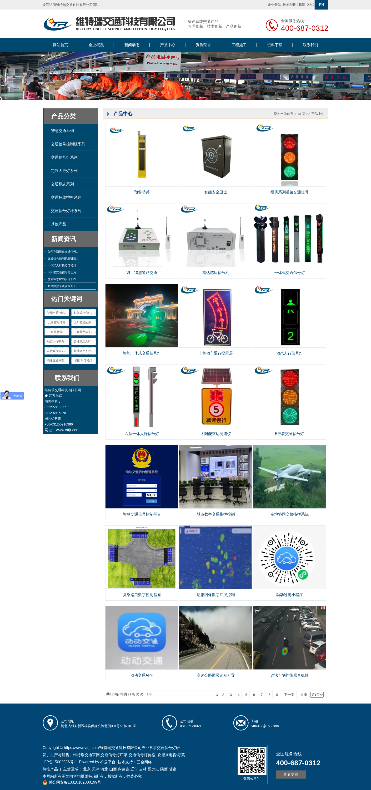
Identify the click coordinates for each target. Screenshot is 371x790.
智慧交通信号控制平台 (142, 514)
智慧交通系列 (62, 131)
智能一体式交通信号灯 (142, 353)
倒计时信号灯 (83, 360)
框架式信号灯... (83, 312)
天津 (96, 769)
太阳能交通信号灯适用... (63, 272)
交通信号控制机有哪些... (63, 258)
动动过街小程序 (289, 595)
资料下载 (274, 45)
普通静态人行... (83, 351)
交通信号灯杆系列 (66, 211)
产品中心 (167, 45)
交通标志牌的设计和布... (63, 279)
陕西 (164, 769)
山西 (113, 769)
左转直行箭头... (56, 351)
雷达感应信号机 (215, 273)
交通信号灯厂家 (114, 755)
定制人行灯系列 (64, 171)
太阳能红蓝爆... (83, 322)
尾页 (303, 695)
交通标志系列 (62, 184)
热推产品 (50, 769)
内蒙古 (123, 769)
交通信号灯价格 (142, 755)
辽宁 (134, 769)
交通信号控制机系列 (68, 144)
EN (321, 5)
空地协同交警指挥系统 (290, 514)
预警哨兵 (142, 192)
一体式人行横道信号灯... (63, 265)
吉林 (143, 769)
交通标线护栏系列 (66, 197)
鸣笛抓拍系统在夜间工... (63, 286)
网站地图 (289, 4)
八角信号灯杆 (56, 322)
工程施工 (239, 45)
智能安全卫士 (215, 192)
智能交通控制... (56, 312)
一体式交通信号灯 (289, 273)
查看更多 (291, 774)
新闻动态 (132, 45)
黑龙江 (153, 769)
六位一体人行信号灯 (142, 434)
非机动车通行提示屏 (216, 353)
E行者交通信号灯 (289, 434)
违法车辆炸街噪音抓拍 (290, 675)
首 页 (302, 114)
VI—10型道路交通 (141, 273)
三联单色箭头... (83, 332)
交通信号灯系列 (64, 157)
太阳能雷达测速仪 (216, 434)
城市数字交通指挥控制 (216, 514)
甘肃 (172, 769)
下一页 (289, 695)
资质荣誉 (203, 45)
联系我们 (310, 45)
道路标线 (56, 332)
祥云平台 (107, 762)
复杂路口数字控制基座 (142, 595)
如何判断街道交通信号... (63, 251)
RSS (302, 4)
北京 (87, 769)
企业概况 (96, 45)
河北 (104, 769)
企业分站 (274, 4)
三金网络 (144, 762)
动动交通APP (141, 675)
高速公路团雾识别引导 (216, 675)
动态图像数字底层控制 (216, 595)
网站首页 (60, 45)
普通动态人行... (83, 341)
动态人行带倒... (56, 341)
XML (311, 4)
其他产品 (58, 224)
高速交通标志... (56, 360)
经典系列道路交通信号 (290, 192)
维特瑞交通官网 (86, 755)
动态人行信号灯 (289, 353)
